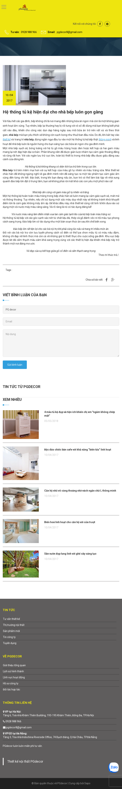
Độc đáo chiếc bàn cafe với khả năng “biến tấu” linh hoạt (77, 449)
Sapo (87, 783)
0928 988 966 (29, 32)
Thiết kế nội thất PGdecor (25, 761)
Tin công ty (9, 637)
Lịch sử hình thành (13, 671)
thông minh (105, 139)
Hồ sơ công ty (10, 683)
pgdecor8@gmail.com (69, 32)
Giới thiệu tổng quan (14, 665)
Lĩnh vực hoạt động (14, 677)
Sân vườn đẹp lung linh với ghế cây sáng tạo (70, 553)
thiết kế (6, 139)
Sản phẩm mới (11, 631)
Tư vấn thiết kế (11, 618)
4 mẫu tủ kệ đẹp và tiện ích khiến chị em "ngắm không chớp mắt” (79, 414)
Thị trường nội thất (13, 625)
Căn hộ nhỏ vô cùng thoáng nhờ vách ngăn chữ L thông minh (80, 490)
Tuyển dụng (9, 643)
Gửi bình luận (14, 364)
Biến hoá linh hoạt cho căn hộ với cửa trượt (69, 522)
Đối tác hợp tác (11, 689)
